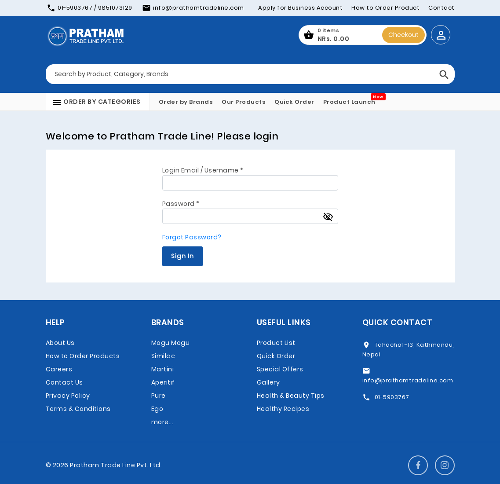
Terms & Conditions (78, 408)
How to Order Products (83, 356)
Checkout (403, 34)
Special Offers (280, 369)
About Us (60, 342)
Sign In (182, 256)
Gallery (268, 382)
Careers (59, 369)
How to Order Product (385, 8)
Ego (157, 408)
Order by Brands (186, 102)
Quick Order (294, 102)
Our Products (244, 102)
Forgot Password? (192, 237)
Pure (158, 395)
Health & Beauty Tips (291, 395)
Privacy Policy (68, 395)
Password (181, 203)
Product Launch (349, 102)
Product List (276, 342)
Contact (441, 8)
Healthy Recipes (283, 408)
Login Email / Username (203, 170)
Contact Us (64, 382)
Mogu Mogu (170, 342)
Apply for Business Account (300, 8)
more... (162, 422)
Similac (163, 356)
